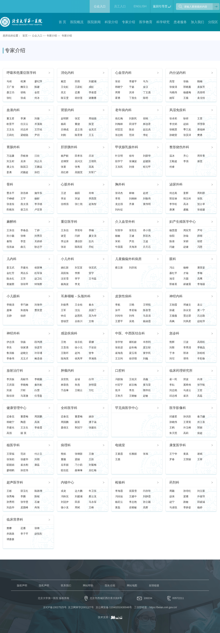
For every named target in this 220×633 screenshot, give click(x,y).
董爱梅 (24, 416)
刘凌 (9, 390)
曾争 (91, 352)
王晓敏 (133, 395)
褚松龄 (133, 341)
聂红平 (173, 273)
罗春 (172, 459)
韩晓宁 (119, 86)
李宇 (77, 278)
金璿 (77, 379)
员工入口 (120, 6)
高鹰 (199, 278)
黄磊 (117, 507)
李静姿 (187, 507)
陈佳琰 (10, 395)
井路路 (10, 533)
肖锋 (91, 193)
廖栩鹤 (10, 470)
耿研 (185, 118)
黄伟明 (147, 204)
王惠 (117, 459)
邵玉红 (24, 490)
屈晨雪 (133, 490)
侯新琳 (38, 267)
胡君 (199, 241)
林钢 (131, 193)
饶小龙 (65, 507)
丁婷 (37, 230)
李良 (9, 347)
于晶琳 (65, 390)
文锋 (91, 321)
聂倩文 (65, 427)
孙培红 (187, 490)
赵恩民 (78, 315)
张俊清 (173, 86)
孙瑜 (185, 235)
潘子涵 (92, 422)
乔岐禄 (24, 155)
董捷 (77, 123)
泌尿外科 (176, 184)
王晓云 (78, 390)
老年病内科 (123, 110)
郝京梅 (133, 384)
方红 (91, 390)
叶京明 (119, 155)
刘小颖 (10, 235)
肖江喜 (201, 422)
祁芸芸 (119, 129)
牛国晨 (119, 246)
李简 (117, 198)
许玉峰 (187, 427)
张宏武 (92, 267)
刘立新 (201, 490)
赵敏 (145, 395)
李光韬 (173, 123)
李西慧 (92, 198)
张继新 (78, 453)
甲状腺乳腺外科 (126, 147)
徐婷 (23, 315)
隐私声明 (44, 585)
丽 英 (23, 433)
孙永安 (187, 310)
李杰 (131, 390)
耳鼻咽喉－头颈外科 (76, 296)
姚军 (172, 97)
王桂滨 (133, 379)
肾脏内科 (67, 110)
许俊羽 (201, 496)
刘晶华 (10, 507)
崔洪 (185, 395)
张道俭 (10, 204)
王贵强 (65, 347)
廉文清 (92, 235)
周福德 (92, 118)
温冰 (172, 155)
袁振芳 (201, 86)
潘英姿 (201, 267)
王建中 (133, 496)
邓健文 (187, 304)
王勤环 (65, 352)
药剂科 (174, 482)
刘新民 (133, 118)
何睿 (172, 166)
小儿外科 (67, 259)
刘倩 (131, 166)
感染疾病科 (69, 333)
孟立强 (78, 129)
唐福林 (201, 129)
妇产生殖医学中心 (182, 221)
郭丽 (199, 427)
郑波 (185, 379)
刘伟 (131, 315)
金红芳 (10, 273)
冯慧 (199, 246)
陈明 (145, 97)
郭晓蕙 (187, 86)
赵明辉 (65, 118)
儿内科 (11, 259)
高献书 (24, 379)
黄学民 (147, 352)
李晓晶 (201, 347)
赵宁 (172, 501)
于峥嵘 (10, 198)
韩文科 (187, 198)
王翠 (199, 459)
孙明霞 (92, 384)
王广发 (10, 86)
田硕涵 (201, 501)
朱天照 (173, 433)
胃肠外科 (13, 147)
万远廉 (10, 155)
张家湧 (24, 347)
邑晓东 (10, 209)
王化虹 (65, 86)
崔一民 (173, 379)
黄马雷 (147, 384)
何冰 (37, 97)
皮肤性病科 (123, 296)
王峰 (91, 507)
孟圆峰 (24, 507)
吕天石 (147, 246)
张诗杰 (119, 193)
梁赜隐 (24, 135)
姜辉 (185, 193)
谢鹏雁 (92, 97)
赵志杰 (147, 129)
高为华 (92, 315)
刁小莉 (78, 464)
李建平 (133, 81)
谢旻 (63, 235)
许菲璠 (38, 352)
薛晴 (199, 235)
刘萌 (37, 459)
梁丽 (77, 459)
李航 (117, 304)
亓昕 (23, 390)
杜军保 (38, 273)
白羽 (91, 379)
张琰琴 (24, 284)
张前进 (119, 347)
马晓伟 (173, 92)
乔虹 (91, 246)
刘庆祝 (133, 267)
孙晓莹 (173, 135)
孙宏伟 (24, 470)
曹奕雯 (38, 310)
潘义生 (10, 166)
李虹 (145, 135)
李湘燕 (92, 358)
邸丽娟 (10, 464)
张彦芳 (38, 347)
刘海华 (38, 304)
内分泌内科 (177, 73)
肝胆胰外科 (69, 147)
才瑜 (185, 273)
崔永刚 (24, 464)
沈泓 (77, 310)
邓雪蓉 (201, 123)
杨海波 (65, 284)
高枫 (172, 321)
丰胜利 (147, 341)
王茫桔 (38, 129)
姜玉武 (10, 267)
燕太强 (24, 204)
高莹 (172, 81)
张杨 (185, 81)
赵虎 (145, 193)
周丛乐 (24, 273)
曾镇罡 (65, 321)
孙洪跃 (187, 416)
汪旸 (131, 304)
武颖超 (24, 172)
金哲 (37, 92)
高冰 (185, 204)
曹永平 (10, 193)
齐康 (131, 204)
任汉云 (24, 123)
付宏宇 (119, 384)
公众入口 (100, 6)
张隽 (77, 166)
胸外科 (120, 184)
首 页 (62, 22)
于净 (172, 352)
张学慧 (24, 501)
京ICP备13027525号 (55, 607)
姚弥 (91, 416)
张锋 (23, 235)
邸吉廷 (65, 470)
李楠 (91, 230)
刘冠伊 (65, 501)
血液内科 (13, 110)
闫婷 (77, 235)
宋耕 (185, 241)
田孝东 (78, 155)
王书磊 (92, 278)
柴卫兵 (24, 209)
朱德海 (24, 310)
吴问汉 (78, 161)
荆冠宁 (78, 427)
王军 (63, 310)
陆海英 (65, 358)
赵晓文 (24, 352)
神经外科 (13, 333)
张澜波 (133, 161)
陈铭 (37, 496)
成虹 (91, 86)
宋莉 (117, 241)
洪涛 (131, 92)
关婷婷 (38, 241)
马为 (145, 81)
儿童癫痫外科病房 (128, 259)
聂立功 (10, 92)
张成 (23, 97)
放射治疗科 (15, 370)
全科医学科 (69, 408)
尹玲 (199, 230)
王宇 (23, 198)
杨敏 (117, 235)
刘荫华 (147, 155)
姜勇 (9, 172)
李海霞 (119, 490)
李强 (185, 161)
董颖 (63, 459)
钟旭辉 (38, 284)
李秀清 (187, 347)
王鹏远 (38, 166)
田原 (77, 501)
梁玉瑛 (133, 352)
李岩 (63, 198)
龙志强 (119, 204)
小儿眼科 (13, 296)
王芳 (23, 278)
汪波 (185, 341)
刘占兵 (38, 161)
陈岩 (131, 129)
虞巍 (185, 209)
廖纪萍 (38, 81)
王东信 (10, 230)
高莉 (185, 433)
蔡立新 (119, 267)
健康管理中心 (16, 408)
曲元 (23, 246)
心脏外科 (67, 184)
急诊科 (174, 333)
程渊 (23, 81)
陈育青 (78, 135)
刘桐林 (133, 198)
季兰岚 (187, 129)
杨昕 (37, 198)
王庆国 (10, 384)
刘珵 (172, 358)
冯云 (172, 267)
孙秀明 (10, 501)
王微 (91, 453)
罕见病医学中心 (126, 408)
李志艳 (133, 501)
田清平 (133, 123)
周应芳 (187, 230)
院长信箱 (110, 585)
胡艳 (23, 92)
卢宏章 (38, 209)
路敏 (185, 501)
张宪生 (133, 230)
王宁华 (173, 453)
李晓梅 (24, 384)
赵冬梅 (133, 347)
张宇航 (201, 384)
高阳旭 (65, 273)
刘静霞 (147, 496)
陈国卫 (24, 166)
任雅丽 (133, 453)
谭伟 (185, 358)
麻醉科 (11, 221)
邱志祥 (24, 129)
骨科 (10, 184)
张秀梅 (10, 496)
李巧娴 (24, 304)
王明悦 (147, 304)
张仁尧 (78, 204)
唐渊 (172, 209)
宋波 (77, 198)
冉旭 (37, 507)
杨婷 (199, 507)
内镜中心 (67, 482)
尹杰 (131, 241)
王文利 (119, 358)
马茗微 (24, 395)
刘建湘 (92, 81)
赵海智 (92, 204)
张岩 (117, 81)
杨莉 (63, 123)
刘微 (37, 118)
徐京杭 (78, 341)
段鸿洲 (38, 341)
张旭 (145, 453)
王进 (63, 193)
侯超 (199, 433)
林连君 (147, 123)
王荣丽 (187, 459)
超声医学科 (15, 482)
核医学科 (13, 445)
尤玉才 (24, 358)
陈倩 (172, 241)
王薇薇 (173, 315)
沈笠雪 (65, 278)
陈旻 (91, 123)
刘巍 (145, 358)
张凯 (199, 198)
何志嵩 (173, 193)
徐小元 (78, 347)
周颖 (172, 490)
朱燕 (77, 384)
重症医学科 (69, 221)
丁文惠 (147, 92)
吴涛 (23, 161)
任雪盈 (38, 395)
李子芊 (24, 533)
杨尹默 (65, 155)
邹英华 (119, 230)
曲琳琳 (78, 470)
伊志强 (10, 341)
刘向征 (119, 209)
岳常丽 (65, 464)
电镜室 (120, 445)
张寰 (63, 166)
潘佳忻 (78, 241)
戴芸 (63, 81)
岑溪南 (38, 123)
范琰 (131, 135)
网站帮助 (88, 585)
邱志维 (173, 395)
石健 (37, 501)
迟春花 (10, 416)
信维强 (65, 204)
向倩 (199, 379)
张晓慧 (173, 129)
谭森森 (10, 539)
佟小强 (147, 230)
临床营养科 (15, 519)
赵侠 (172, 496)
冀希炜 (187, 384)
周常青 (201, 155)
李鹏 (23, 496)
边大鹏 (78, 490)
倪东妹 (10, 246)
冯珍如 (119, 496)
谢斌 (199, 453)
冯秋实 (65, 496)
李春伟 (10, 358)
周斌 (77, 507)
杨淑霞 (147, 321)
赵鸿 (77, 352)
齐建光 (24, 267)
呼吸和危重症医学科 (21, 73)
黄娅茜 (10, 284)
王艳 (63, 341)
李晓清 (10, 304)
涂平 (117, 310)
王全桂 (78, 304)
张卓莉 (173, 118)
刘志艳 (173, 390)
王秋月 (119, 395)
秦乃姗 (201, 416)
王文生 (10, 129)
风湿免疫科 (177, 110)
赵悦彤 (38, 533)
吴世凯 (65, 379)
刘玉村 (10, 161)
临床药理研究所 (180, 370)
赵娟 (185, 123)
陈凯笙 (78, 246)
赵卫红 (38, 278)
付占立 (38, 453)
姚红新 (65, 267)
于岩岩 (92, 347)
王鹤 (172, 427)
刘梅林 (119, 123)
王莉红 (10, 135)
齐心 (185, 155)
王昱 (199, 118)
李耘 (172, 384)
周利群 (201, 193)
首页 (24, 35)
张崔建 (201, 209)
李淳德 (38, 204)
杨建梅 (187, 92)
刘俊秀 (65, 304)
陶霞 (23, 422)
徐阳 (172, 235)
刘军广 (92, 172)
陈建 (37, 86)
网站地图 (132, 585)
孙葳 (172, 310)
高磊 (199, 395)
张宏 (77, 118)
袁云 (199, 304)
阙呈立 (24, 86)
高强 (9, 433)
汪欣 (37, 155)
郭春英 (173, 284)
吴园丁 (92, 310)
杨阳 (77, 193)
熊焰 (63, 453)
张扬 (23, 341)
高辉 (145, 507)
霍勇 (117, 97)
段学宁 (119, 161)
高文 (63, 92)
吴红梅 (92, 470)
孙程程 (201, 352)
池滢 (172, 278)
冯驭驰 (119, 379)
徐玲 (131, 155)
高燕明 (201, 92)
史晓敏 (133, 507)
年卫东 (92, 490)
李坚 (23, 241)
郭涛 (185, 352)
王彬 (9, 490)
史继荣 (65, 161)
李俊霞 (92, 92)
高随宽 (78, 172)
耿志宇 (38, 246)
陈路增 (38, 490)
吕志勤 (201, 315)
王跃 (91, 459)
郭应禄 (173, 198)
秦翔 (9, 241)
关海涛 (133, 246)
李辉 (77, 273)
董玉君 (10, 118)
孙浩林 (24, 193)
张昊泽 (187, 135)
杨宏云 (119, 501)
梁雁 (185, 496)
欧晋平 (10, 123)
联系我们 (66, 585)
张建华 (24, 459)
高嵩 (91, 166)
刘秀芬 (38, 235)
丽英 (77, 422)
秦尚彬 (38, 384)
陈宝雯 (65, 97)
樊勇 (199, 135)
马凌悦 (173, 507)
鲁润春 (10, 352)
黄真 (185, 453)
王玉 (91, 135)
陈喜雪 (147, 310)
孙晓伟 (173, 422)
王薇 (185, 97)
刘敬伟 (147, 198)
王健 (131, 235)
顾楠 (199, 81)
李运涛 (65, 241)
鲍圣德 (38, 358)
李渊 (23, 118)
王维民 (92, 161)
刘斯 (172, 347)
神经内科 (176, 296)
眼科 (172, 259)
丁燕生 (133, 97)
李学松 (173, 204)
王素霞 (119, 453)
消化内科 (67, 73)
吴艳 (131, 321)
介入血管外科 (125, 221)
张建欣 (92, 427)
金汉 (145, 86)
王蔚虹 (78, 86)
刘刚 (63, 135)
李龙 (77, 284)
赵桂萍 (201, 321)
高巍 (145, 379)
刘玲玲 (119, 315)
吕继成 (65, 129)
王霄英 (187, 422)
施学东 (38, 193)
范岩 (23, 453)
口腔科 (120, 370)
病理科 (66, 445)
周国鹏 (38, 416)
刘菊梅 (92, 464)
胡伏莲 (78, 97)
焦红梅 (119, 118)
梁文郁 (147, 347)
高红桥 (65, 172)
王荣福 (10, 453)
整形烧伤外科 (179, 147)
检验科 (120, 482)
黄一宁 (201, 310)
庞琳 (9, 310)
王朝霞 (173, 304)
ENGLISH (140, 6)
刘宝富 (78, 267)
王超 (145, 241)
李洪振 (10, 379)
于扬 (131, 86)
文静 (9, 315)
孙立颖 (147, 501)
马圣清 (147, 315)
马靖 (9, 81)
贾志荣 (187, 315)
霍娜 (91, 341)
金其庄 (92, 129)
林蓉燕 (65, 384)
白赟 (37, 390)
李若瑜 (133, 310)
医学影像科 (177, 408)
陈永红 (10, 278)
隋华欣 (147, 390)
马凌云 (187, 390)
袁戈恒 (201, 97)
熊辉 (172, 341)
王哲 (199, 390)
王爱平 (119, 321)
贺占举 (201, 204)
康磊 (37, 464)
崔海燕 (119, 352)
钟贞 (63, 315)
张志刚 (119, 135)
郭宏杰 (147, 235)
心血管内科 (123, 73)
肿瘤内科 (67, 370)
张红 (9, 97)
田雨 (77, 81)
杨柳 (185, 267)
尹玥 (37, 135)
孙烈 (37, 172)
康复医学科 (177, 445)
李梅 (199, 273)
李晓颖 (38, 379)
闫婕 (172, 246)
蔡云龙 (92, 496)
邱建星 (173, 416)
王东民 (119, 166)
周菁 (117, 92)
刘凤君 (187, 321)
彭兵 (91, 241)
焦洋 (117, 390)
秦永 (91, 304)
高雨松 (201, 341)
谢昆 (199, 161)
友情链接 (154, 585)
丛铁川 (78, 321)
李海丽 (201, 284)
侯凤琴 (78, 358)
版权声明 (22, 585)
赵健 (185, 246)
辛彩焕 (201, 358)
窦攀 (9, 528)
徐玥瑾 (133, 358)
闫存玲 (147, 490)
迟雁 (77, 92)
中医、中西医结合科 (130, 333)
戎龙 (63, 490)
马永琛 (92, 501)
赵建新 (147, 161)
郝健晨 (187, 284)
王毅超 (173, 161)
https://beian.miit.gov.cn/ (163, 607)
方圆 (185, 278)
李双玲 (78, 230)
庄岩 (91, 155)
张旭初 (10, 459)
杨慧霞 (173, 230)
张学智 (119, 341)
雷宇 (91, 273)
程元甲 (147, 166)
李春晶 (24, 230)
